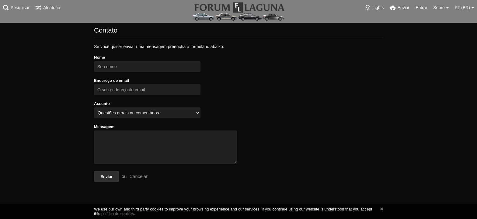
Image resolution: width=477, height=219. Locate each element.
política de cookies (117, 213)
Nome (99, 57)
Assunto (102, 103)
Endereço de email (111, 80)
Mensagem (104, 126)
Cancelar (138, 176)
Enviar (106, 176)
